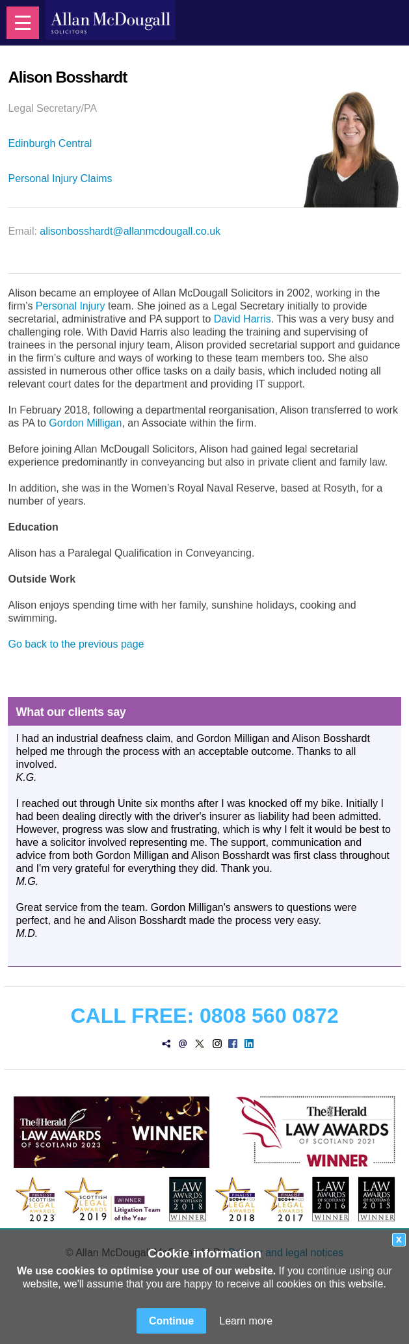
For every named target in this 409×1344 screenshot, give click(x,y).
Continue (171, 1320)
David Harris (242, 318)
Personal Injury (70, 305)
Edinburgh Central (50, 143)
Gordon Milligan (85, 422)
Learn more (245, 1320)
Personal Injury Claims (60, 178)
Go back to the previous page (76, 644)
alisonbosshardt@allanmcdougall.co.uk (130, 231)
